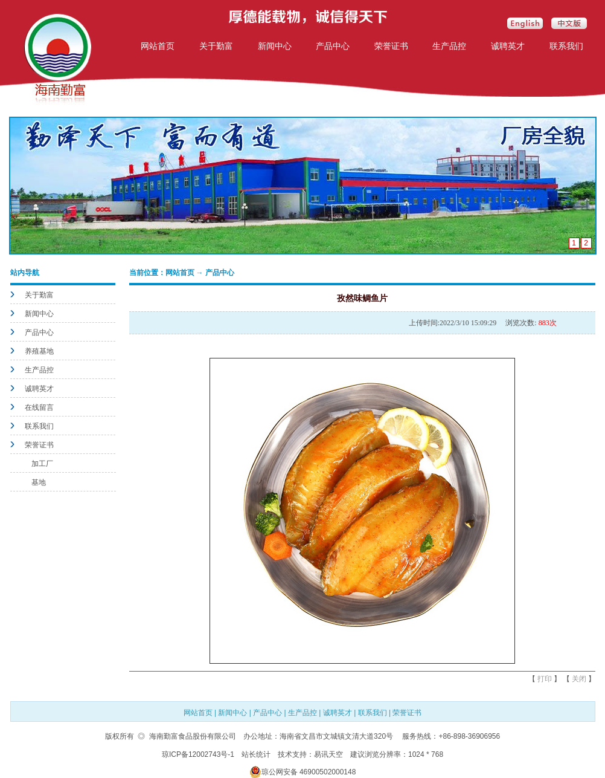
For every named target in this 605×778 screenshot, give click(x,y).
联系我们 (566, 46)
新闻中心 (275, 46)
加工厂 (42, 463)
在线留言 (39, 407)
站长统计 (256, 754)
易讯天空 (328, 754)
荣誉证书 (391, 46)
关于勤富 (216, 46)
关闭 (579, 679)
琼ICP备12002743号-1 (198, 754)
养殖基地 (39, 351)
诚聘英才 (508, 46)
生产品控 (449, 46)
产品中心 (333, 46)
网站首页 (157, 46)
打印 (544, 679)
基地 (38, 482)
